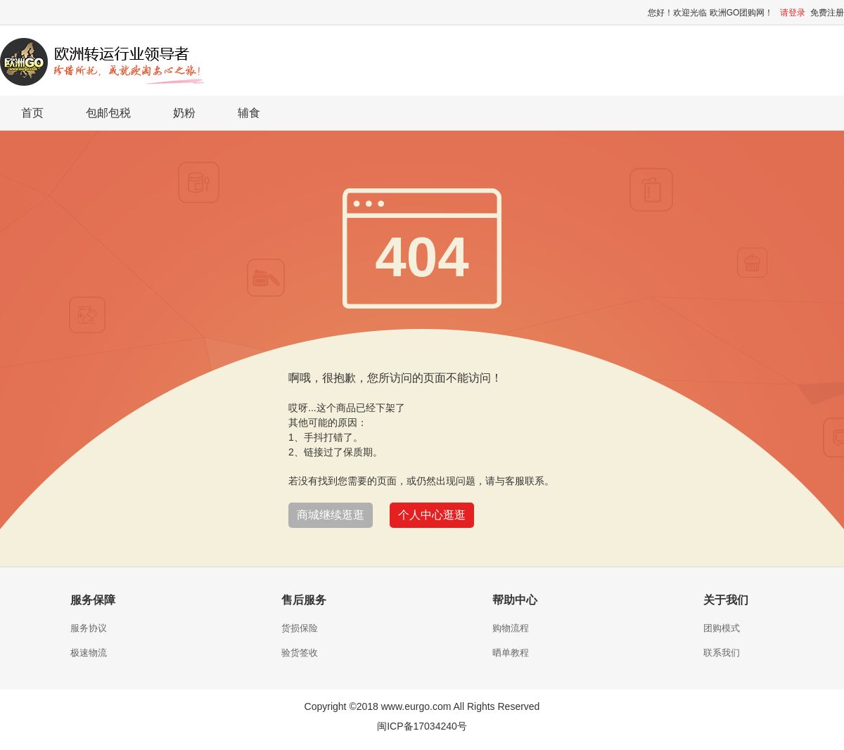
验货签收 (299, 652)
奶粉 (184, 113)
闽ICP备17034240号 (422, 726)
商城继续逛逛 (330, 515)
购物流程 (510, 628)
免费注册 (827, 13)
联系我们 (721, 652)
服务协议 (88, 628)
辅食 (249, 113)
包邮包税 (108, 113)
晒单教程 (510, 652)
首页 (32, 113)
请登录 (792, 13)
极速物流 (88, 652)
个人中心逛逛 (432, 515)
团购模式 (721, 628)
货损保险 (299, 628)
